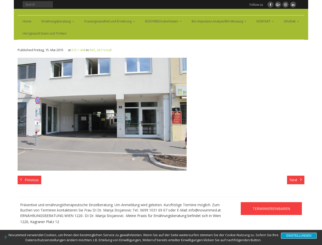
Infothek (290, 21)
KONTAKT (263, 21)
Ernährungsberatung (56, 21)
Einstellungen (298, 235)
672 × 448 (78, 50)
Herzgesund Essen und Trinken (44, 33)
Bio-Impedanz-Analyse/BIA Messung (217, 21)
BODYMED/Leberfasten (161, 21)
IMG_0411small (101, 50)
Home (27, 21)
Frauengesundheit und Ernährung (108, 21)
